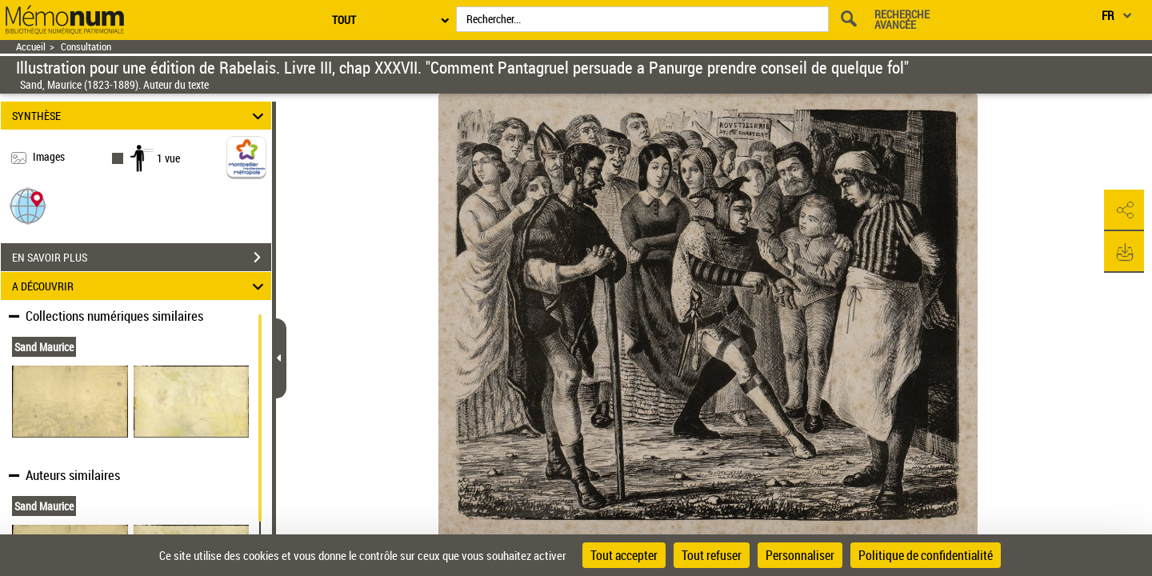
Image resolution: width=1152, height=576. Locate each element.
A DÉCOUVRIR (140, 286)
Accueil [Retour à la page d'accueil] (31, 47)
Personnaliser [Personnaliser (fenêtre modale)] (800, 555)
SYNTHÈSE (140, 116)
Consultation (86, 47)
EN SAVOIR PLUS (141, 257)
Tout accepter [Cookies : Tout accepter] (624, 555)
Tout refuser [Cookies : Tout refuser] (712, 555)
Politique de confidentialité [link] (925, 555)
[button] (28, 205)
